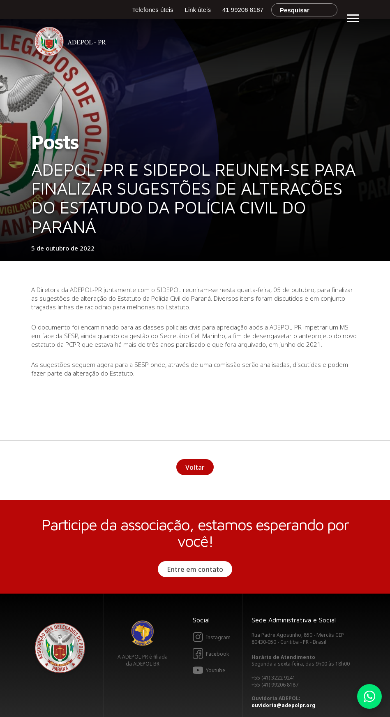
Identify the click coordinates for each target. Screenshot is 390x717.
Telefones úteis (152, 9)
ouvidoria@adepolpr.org (283, 705)
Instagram (218, 637)
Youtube (215, 670)
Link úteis (198, 9)
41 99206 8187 (242, 9)
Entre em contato (195, 569)
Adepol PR (72, 42)
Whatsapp (369, 696)
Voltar (195, 467)
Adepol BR (142, 633)
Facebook (217, 653)
